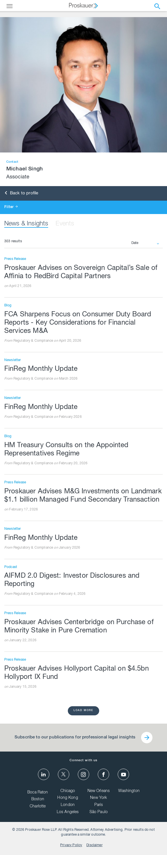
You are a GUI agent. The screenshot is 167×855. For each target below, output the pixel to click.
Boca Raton (37, 793)
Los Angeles (68, 812)
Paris (98, 805)
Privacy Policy (71, 845)
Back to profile (21, 193)
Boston (37, 799)
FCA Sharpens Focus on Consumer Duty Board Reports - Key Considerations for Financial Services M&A (77, 323)
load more (83, 710)
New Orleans (98, 791)
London (68, 805)
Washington (129, 791)
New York (98, 798)
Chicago (67, 791)
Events (65, 224)
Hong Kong (67, 798)
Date (135, 243)
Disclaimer (94, 845)
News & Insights (26, 224)
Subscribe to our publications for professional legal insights (75, 737)
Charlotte (38, 807)
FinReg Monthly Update (41, 369)
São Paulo (98, 812)
